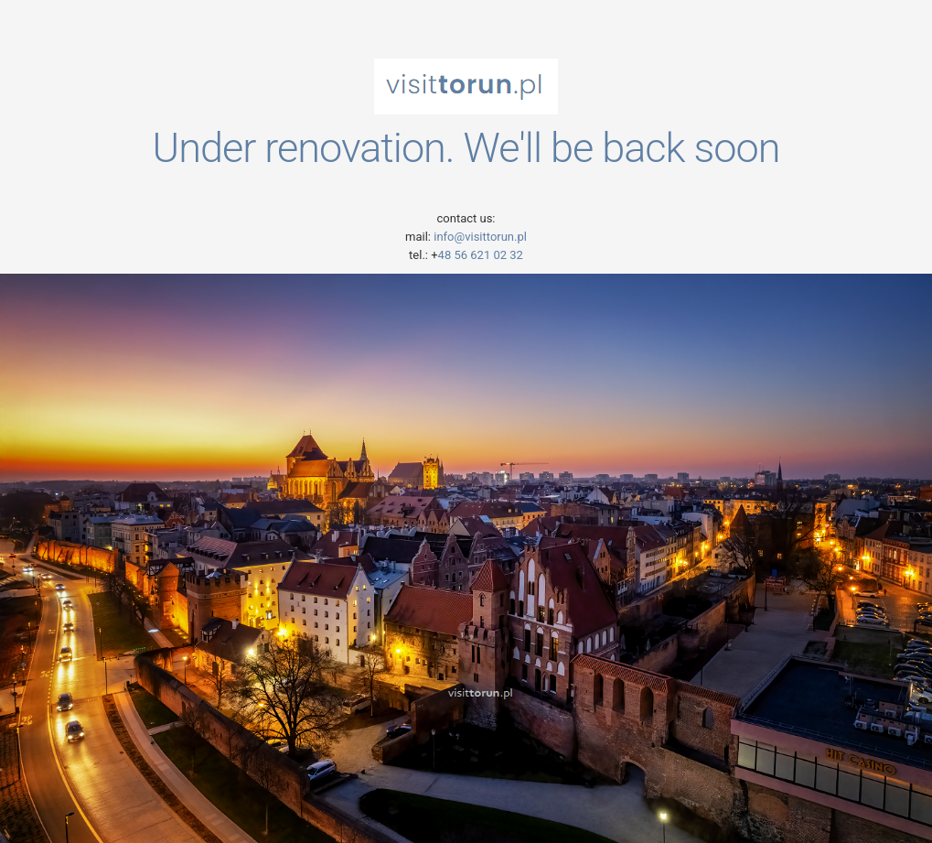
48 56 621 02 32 (480, 255)
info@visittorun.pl (479, 236)
